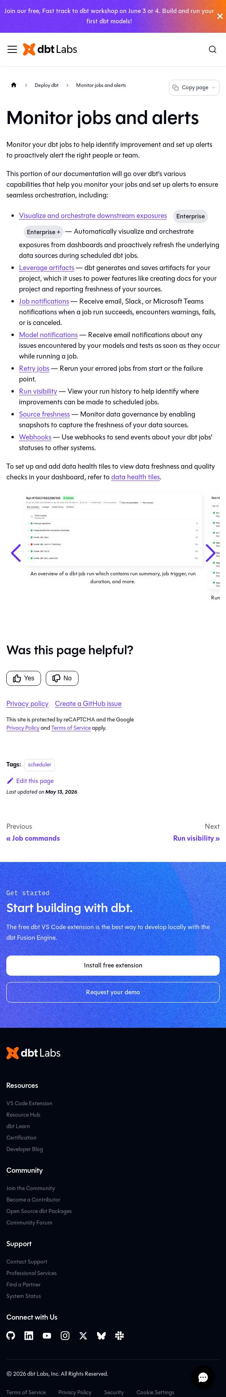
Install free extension (113, 965)
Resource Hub (23, 1115)
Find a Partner (23, 1285)
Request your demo (113, 992)
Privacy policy (27, 703)
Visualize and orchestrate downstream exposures (93, 215)
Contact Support (26, 1262)
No (61, 678)
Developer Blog (24, 1149)
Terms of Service (71, 728)
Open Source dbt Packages (39, 1211)
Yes (23, 678)
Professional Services (31, 1273)
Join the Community (30, 1188)
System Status (23, 1296)
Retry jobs (34, 368)
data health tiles (135, 477)
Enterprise (190, 216)
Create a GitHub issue (88, 703)
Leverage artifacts (46, 268)
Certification (21, 1138)
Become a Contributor (33, 1200)
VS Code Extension (29, 1103)
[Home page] (13, 85)
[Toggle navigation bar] (12, 49)
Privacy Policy (22, 728)
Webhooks (35, 437)
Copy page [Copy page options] (194, 87)
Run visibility (38, 391)
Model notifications (48, 335)
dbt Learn (18, 1126)
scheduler (39, 764)
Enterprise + (43, 232)
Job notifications (44, 301)
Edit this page (30, 780)
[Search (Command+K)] (212, 49)
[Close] (220, 16)
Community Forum (29, 1223)
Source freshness (44, 414)
